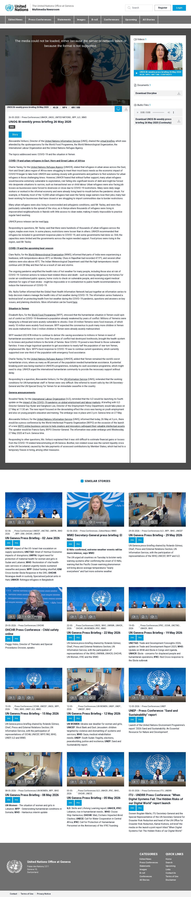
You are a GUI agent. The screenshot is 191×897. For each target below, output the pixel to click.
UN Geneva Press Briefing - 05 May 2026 (93, 798)
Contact (13, 894)
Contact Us (171, 873)
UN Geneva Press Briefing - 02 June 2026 (32, 538)
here (46, 221)
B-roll (95, 19)
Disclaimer (171, 880)
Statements (64, 19)
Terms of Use (172, 876)
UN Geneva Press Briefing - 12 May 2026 (93, 713)
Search (169, 862)
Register (162, 7)
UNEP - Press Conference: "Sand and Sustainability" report (153, 712)
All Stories (149, 19)
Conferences (111, 19)
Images (81, 19)
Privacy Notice (44, 894)
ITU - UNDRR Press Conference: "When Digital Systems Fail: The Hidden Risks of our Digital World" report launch (156, 799)
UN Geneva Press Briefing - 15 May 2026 (32, 713)
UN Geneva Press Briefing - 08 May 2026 (32, 795)
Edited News (15, 19)
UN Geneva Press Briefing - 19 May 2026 (155, 632)
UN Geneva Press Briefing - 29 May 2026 (155, 535)
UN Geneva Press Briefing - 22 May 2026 (93, 632)
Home (168, 859)
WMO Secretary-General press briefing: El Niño (94, 537)
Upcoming (131, 19)
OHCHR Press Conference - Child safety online (32, 632)
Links (168, 869)
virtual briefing (107, 141)
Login (179, 7)
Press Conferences (40, 19)
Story (15, 134)
